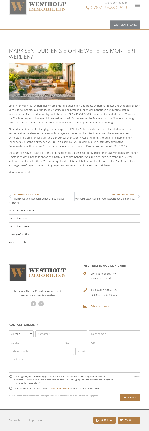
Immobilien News (19, 226)
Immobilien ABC (18, 218)
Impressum (36, 420)
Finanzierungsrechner (22, 210)
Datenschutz (16, 420)
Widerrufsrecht (18, 242)
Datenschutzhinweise (58, 388)
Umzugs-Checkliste (20, 234)
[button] (104, 420)
